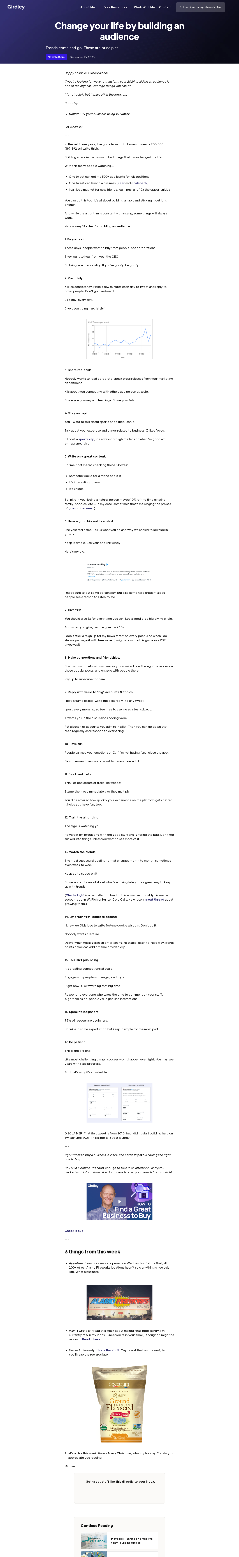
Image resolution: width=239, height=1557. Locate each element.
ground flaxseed (81, 508)
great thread (154, 899)
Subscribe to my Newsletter (201, 7)
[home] (16, 7)
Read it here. (91, 1339)
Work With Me (144, 7)
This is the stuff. (108, 1350)
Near (121, 183)
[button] (116, 7)
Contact (165, 7)
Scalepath (139, 183)
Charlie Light (75, 895)
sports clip (86, 439)
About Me (87, 7)
